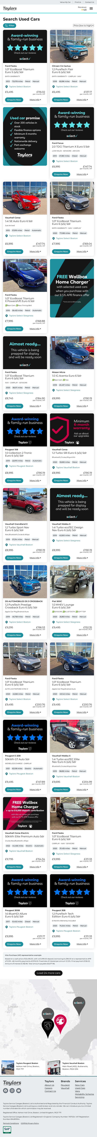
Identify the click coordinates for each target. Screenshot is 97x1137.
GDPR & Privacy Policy (30, 1123)
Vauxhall (65, 1088)
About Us (49, 1085)
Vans (77, 1091)
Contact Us (89, 2)
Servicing (79, 1097)
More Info (35, 99)
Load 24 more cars (48, 972)
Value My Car (65, 2)
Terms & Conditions (11, 1123)
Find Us (78, 2)
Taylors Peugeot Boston (21, 466)
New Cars (79, 1085)
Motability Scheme (84, 1094)
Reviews (82, 8)
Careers (48, 1088)
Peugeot (65, 1085)
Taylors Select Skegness (21, 315)
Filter (9, 25)
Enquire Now (14, 100)
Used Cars (80, 1088)
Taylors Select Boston (20, 86)
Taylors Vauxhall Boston (68, 467)
